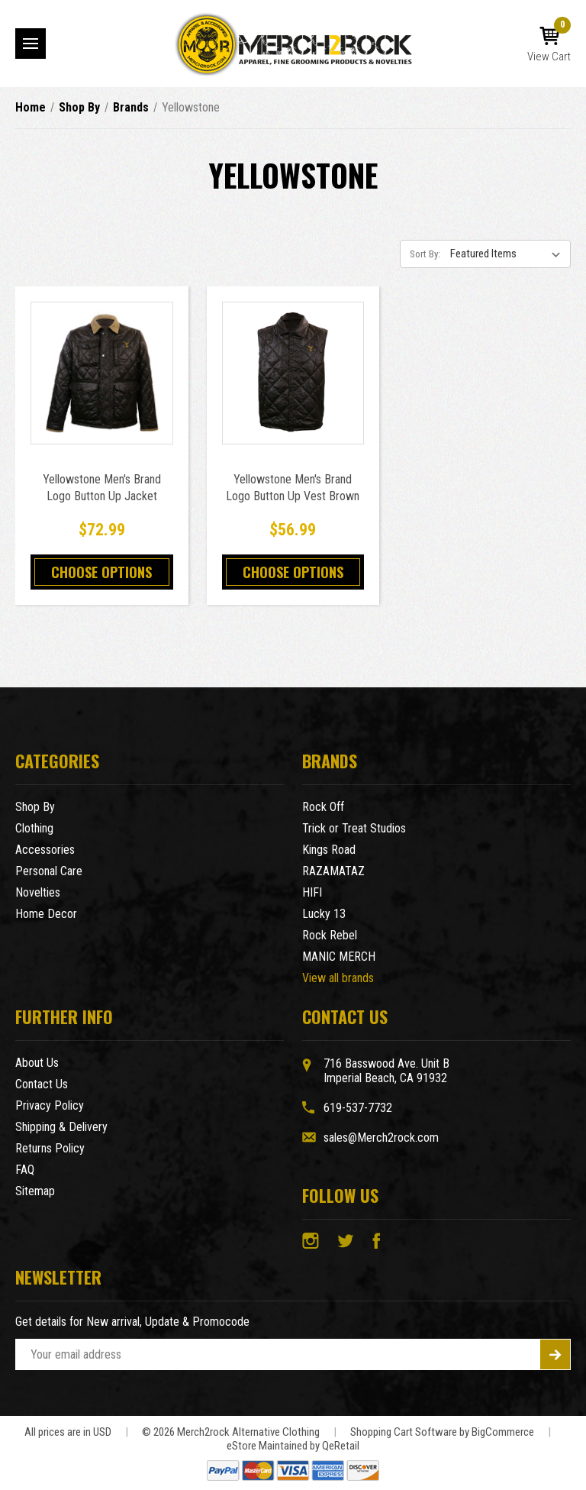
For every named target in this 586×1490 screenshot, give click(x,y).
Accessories (45, 849)
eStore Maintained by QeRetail (293, 1446)
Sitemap (35, 1191)
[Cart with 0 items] (549, 45)
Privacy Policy (49, 1105)
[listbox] (509, 254)
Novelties (37, 892)
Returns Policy (50, 1148)
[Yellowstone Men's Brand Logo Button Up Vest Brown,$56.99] (293, 373)
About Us (37, 1062)
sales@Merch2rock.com (381, 1137)
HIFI (312, 892)
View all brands (338, 978)
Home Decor (46, 914)
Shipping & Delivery (61, 1127)
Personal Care (48, 871)
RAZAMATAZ (333, 871)
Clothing (34, 828)
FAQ (24, 1169)
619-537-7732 (358, 1108)
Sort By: (425, 254)
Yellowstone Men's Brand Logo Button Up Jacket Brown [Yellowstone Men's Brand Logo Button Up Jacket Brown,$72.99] (102, 496)
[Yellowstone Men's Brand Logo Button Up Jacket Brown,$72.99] (102, 373)
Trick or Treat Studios (354, 828)
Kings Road (329, 849)
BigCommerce (503, 1432)
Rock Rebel (329, 935)
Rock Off (323, 807)
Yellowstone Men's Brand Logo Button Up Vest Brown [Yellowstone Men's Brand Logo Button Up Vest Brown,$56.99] (292, 487)
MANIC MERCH (338, 956)
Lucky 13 (324, 914)
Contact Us (41, 1084)
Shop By (35, 807)
